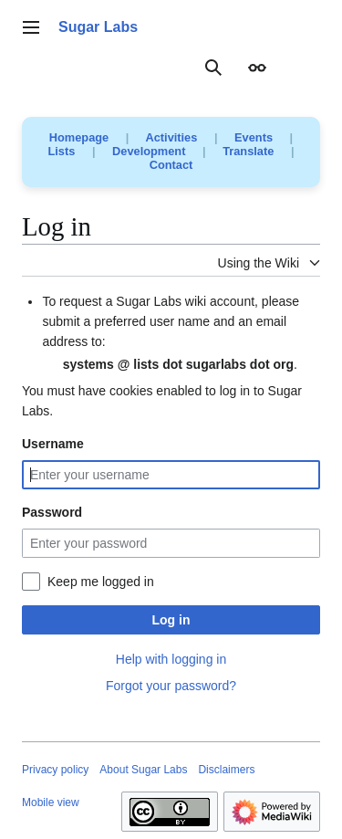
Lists (62, 151)
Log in (171, 620)
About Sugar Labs (143, 769)
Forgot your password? (171, 685)
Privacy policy (55, 769)
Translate (248, 151)
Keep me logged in (100, 581)
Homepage (79, 137)
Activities (171, 137)
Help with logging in (171, 659)
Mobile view (50, 802)
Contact (171, 165)
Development (148, 151)
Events (253, 137)
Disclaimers (226, 769)
